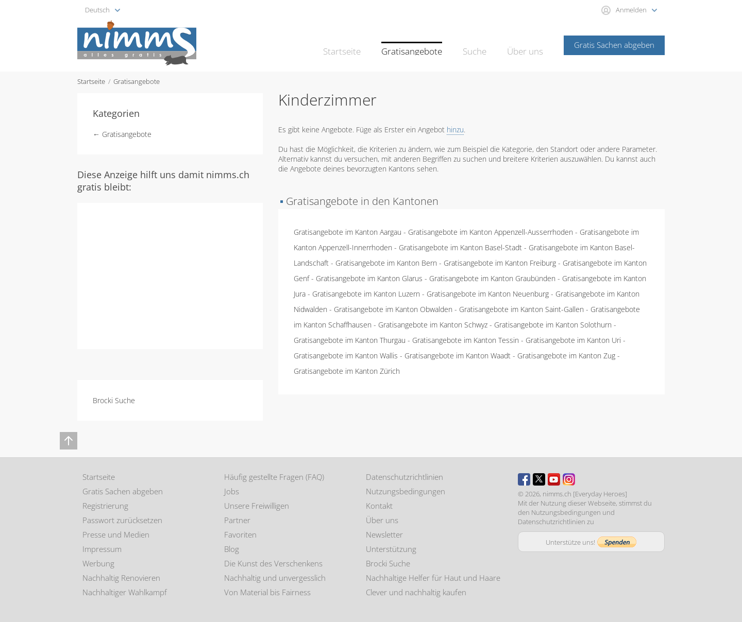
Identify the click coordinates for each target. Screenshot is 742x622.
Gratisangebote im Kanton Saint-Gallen (521, 309)
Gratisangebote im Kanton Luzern (366, 294)
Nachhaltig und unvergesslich (275, 578)
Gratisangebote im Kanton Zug (566, 355)
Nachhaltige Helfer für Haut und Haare (433, 578)
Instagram (569, 479)
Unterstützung (391, 549)
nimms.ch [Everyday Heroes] (585, 493)
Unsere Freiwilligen (256, 505)
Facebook (524, 479)
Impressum (102, 549)
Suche (479, 44)
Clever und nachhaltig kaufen (416, 592)
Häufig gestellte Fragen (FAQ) (274, 477)
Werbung (98, 563)
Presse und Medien (115, 534)
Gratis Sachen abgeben (614, 45)
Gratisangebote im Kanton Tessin (465, 340)
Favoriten (240, 534)
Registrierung (105, 505)
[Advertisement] (170, 275)
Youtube (554, 479)
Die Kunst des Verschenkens (273, 563)
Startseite (358, 44)
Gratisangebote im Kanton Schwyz (432, 325)
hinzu (455, 129)
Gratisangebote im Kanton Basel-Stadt (460, 247)
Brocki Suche (114, 400)
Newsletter (384, 534)
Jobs (231, 491)
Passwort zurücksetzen (122, 520)
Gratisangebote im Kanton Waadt (457, 355)
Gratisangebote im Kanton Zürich (347, 371)
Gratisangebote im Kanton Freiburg (500, 263)
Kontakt (379, 505)
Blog (231, 549)
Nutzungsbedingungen (405, 491)
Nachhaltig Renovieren (121, 578)
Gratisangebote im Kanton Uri (573, 340)
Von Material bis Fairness (267, 592)
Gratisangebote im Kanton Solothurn (553, 325)
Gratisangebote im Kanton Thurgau (350, 340)
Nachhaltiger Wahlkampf (124, 592)
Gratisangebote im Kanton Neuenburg (488, 294)
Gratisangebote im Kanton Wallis (346, 355)
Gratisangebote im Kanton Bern (386, 263)
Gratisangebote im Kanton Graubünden (492, 278)
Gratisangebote (421, 44)
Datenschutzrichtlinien (404, 477)
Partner (237, 520)
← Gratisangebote (122, 134)
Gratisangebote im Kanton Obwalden (393, 309)
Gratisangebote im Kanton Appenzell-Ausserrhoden (490, 232)
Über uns (527, 44)
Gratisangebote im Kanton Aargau (347, 232)
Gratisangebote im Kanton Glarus (369, 278)
